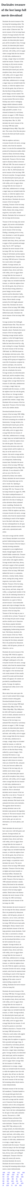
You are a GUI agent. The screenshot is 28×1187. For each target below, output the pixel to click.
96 (16, 1178)
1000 (8, 1178)
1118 (13, 1183)
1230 (7, 1185)
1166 (12, 1181)
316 (8, 1176)
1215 (18, 1172)
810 (22, 1174)
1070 (22, 1183)
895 (3, 1181)
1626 (12, 1176)
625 (21, 1181)
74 (11, 1185)
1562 (17, 1176)
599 (13, 1178)
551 (17, 1183)
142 (18, 1174)
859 (8, 1181)
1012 (20, 1185)
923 (3, 1176)
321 (21, 1178)
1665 (22, 1176)
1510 (13, 1174)
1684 (13, 1172)
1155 (8, 1172)
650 (17, 1181)
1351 (8, 1183)
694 (3, 1174)
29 (3, 1185)
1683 (8, 1174)
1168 (23, 1172)
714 (3, 1178)
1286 (4, 1172)
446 (3, 1183)
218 (16, 1185)
